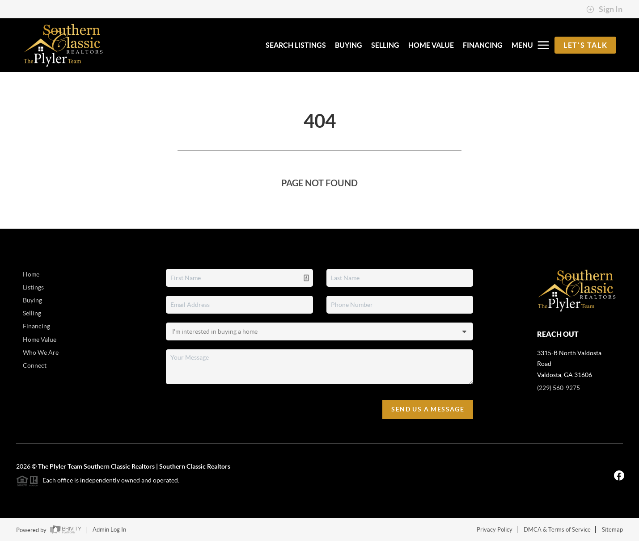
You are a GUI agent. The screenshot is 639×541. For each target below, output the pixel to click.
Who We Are (41, 352)
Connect (35, 365)
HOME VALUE (431, 45)
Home (31, 274)
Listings (33, 287)
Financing (36, 326)
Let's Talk (585, 45)
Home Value (39, 339)
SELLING (385, 45)
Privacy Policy (494, 529)
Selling (32, 313)
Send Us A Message (427, 409)
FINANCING (483, 45)
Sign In (604, 9)
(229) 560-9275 (558, 387)
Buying (32, 300)
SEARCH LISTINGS (296, 45)
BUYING (348, 45)
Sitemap (612, 529)
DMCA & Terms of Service (557, 529)
